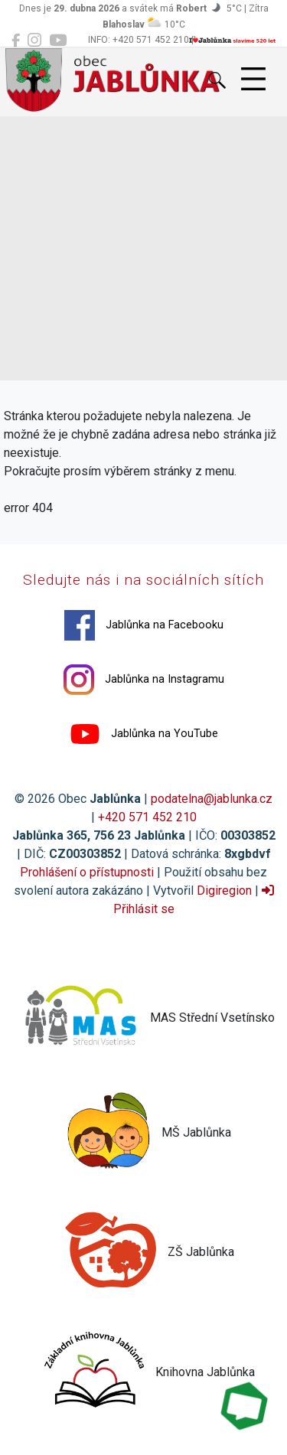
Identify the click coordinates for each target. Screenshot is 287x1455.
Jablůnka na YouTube (144, 734)
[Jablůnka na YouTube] (58, 40)
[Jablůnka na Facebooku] (15, 40)
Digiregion (224, 890)
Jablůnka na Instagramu (144, 679)
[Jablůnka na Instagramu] (34, 40)
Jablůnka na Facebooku (143, 625)
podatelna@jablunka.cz (211, 798)
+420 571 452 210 (147, 817)
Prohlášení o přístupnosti (87, 872)
